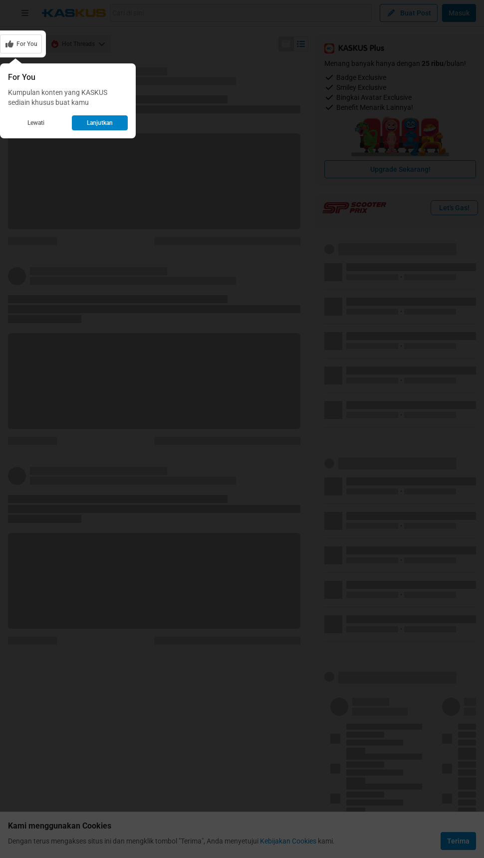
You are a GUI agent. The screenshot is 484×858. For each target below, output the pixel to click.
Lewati (35, 122)
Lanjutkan (100, 122)
